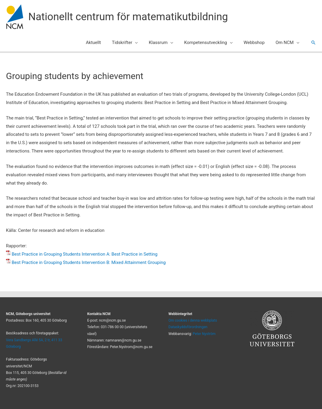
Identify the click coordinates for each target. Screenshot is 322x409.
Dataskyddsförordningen (187, 327)
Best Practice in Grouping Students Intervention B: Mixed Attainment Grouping (88, 262)
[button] (313, 42)
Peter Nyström (204, 334)
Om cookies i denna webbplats (192, 320)
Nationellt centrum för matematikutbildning (128, 17)
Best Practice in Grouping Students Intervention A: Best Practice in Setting (84, 254)
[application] (144, 42)
